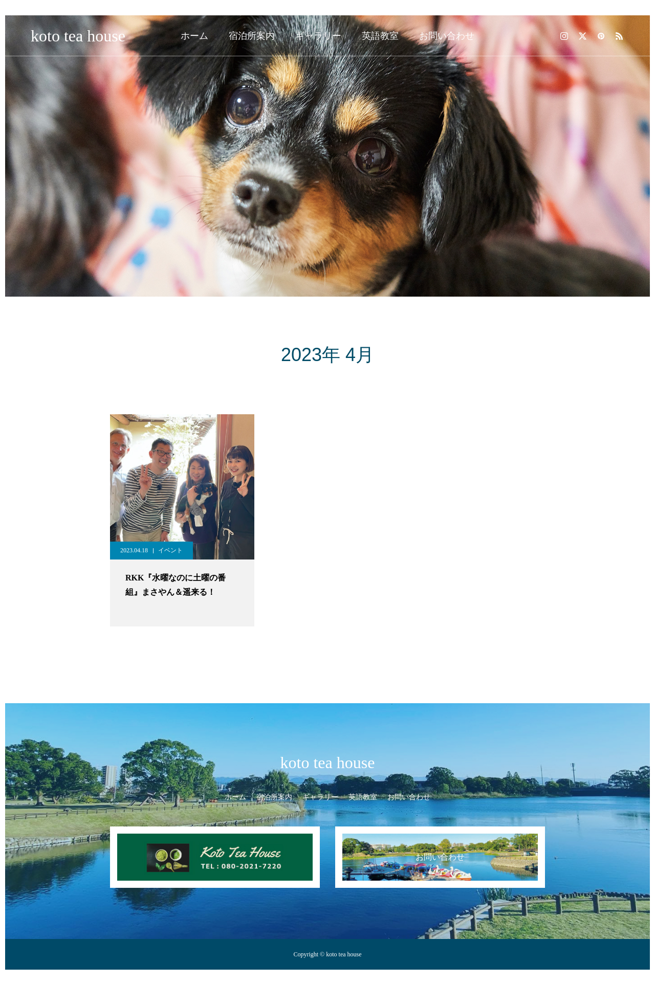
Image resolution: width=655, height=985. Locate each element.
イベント (170, 550)
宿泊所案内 (252, 36)
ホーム (194, 36)
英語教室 (380, 36)
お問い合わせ (446, 36)
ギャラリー (318, 36)
